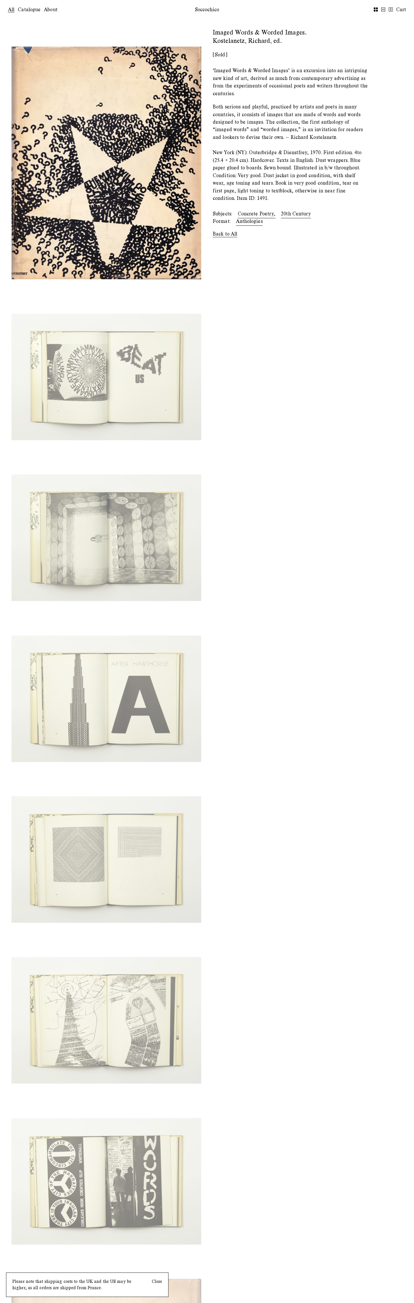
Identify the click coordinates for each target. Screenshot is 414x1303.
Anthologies (249, 221)
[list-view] (383, 9)
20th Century (296, 214)
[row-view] (390, 9)
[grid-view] (375, 9)
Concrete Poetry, (257, 214)
